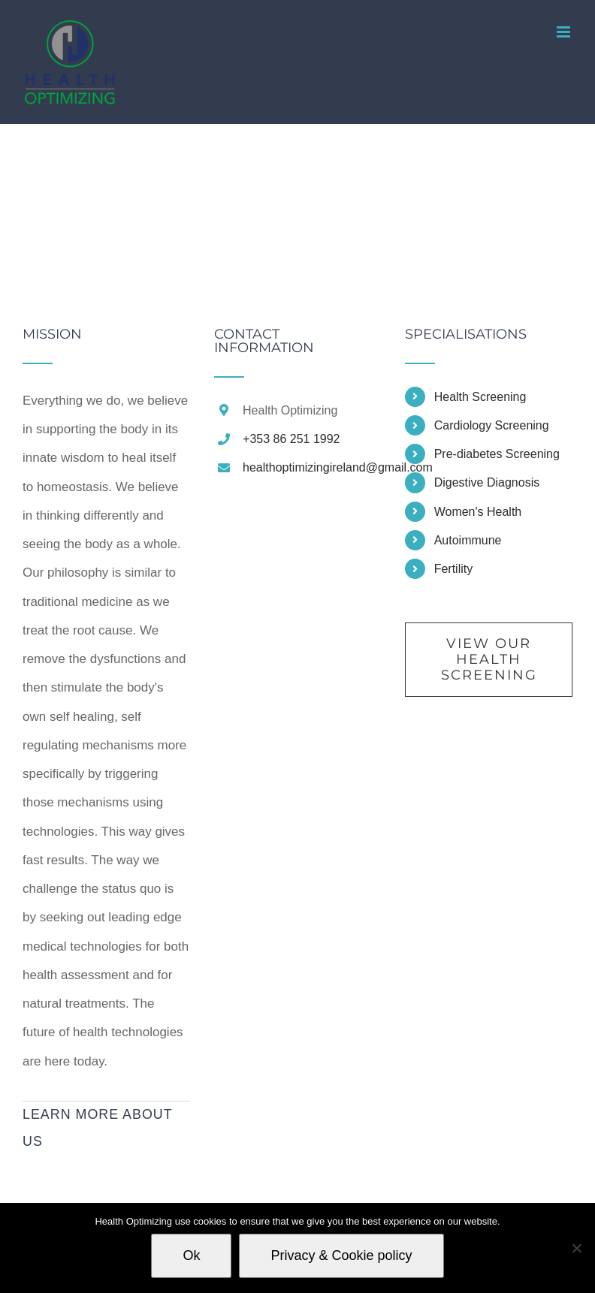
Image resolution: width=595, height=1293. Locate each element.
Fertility (453, 568)
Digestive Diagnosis (487, 482)
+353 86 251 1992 (291, 439)
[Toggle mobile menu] (564, 32)
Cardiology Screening (491, 425)
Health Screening (480, 396)
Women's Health (478, 511)
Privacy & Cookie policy (341, 1255)
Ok (191, 1255)
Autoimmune (468, 540)
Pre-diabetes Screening (497, 454)
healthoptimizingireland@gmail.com (312, 467)
